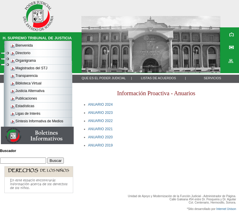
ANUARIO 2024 (100, 105)
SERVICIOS (212, 78)
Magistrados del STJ (31, 68)
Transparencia (26, 76)
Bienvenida (24, 45)
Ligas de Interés (27, 114)
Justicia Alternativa (29, 91)
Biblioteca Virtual (28, 83)
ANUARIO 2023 (100, 113)
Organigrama (25, 61)
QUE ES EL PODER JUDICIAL (104, 78)
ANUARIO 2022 (100, 121)
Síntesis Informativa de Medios (39, 121)
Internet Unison (226, 209)
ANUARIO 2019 (100, 145)
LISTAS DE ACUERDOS (158, 78)
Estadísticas (24, 106)
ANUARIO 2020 (100, 137)
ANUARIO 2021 (100, 129)
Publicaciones (26, 98)
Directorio (22, 53)
